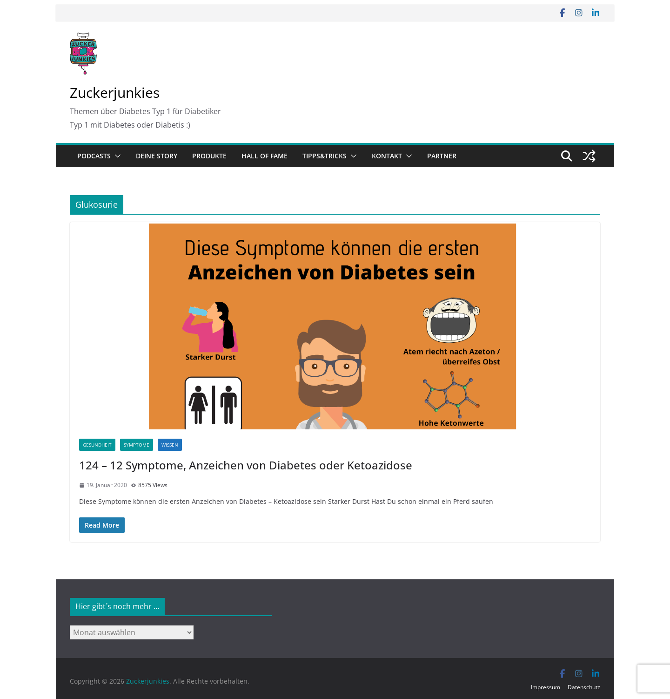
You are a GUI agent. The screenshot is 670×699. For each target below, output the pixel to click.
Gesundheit (97, 444)
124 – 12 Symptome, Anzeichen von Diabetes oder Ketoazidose (245, 465)
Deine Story (156, 155)
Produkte (209, 155)
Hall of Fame (264, 155)
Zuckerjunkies (115, 92)
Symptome (136, 444)
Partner (441, 155)
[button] (116, 156)
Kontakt (387, 155)
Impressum (545, 687)
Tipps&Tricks (324, 155)
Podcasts (94, 155)
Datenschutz (584, 687)
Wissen (169, 444)
